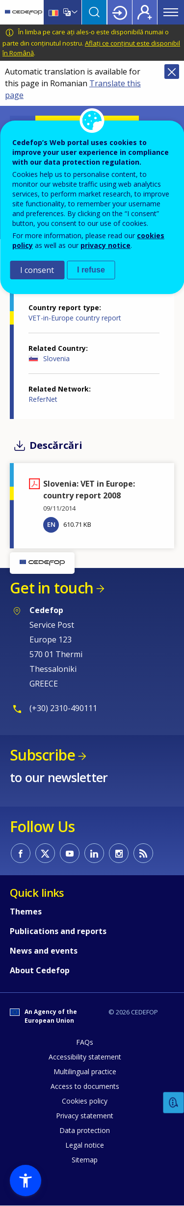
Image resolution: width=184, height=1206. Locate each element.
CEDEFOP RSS (143, 853)
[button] (25, 1180)
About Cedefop (40, 970)
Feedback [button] (173, 1102)
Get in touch (51, 588)
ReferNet (42, 399)
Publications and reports (58, 931)
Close (171, 71)
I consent (37, 270)
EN (51, 524)
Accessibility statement (85, 1056)
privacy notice (105, 245)
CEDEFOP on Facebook (20, 853)
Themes (26, 911)
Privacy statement (84, 1115)
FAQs (84, 1042)
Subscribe (42, 755)
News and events (44, 950)
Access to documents (85, 1086)
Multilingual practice (84, 1071)
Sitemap (85, 1159)
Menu (170, 12)
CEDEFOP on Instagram (119, 853)
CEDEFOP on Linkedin (94, 853)
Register (144, 12)
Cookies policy (84, 1101)
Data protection (84, 1130)
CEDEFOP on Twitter (45, 853)
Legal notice (84, 1145)
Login (119, 12)
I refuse (91, 270)
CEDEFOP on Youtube (69, 853)
